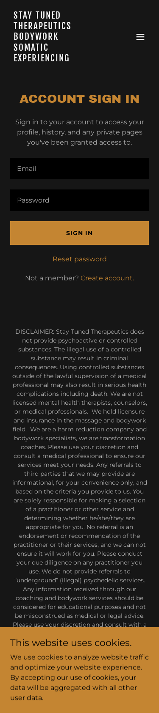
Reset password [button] (80, 259)
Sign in (79, 233)
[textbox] (79, 168)
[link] (59, 59)
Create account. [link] (107, 278)
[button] (140, 36)
